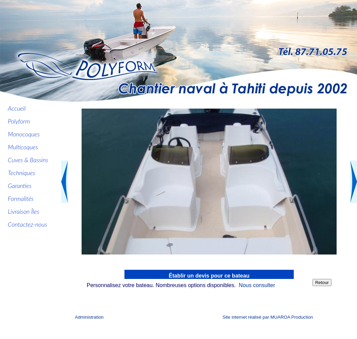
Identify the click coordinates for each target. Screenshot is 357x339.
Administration (89, 317)
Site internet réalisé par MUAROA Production (268, 317)
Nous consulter (257, 285)
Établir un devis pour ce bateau (209, 276)
